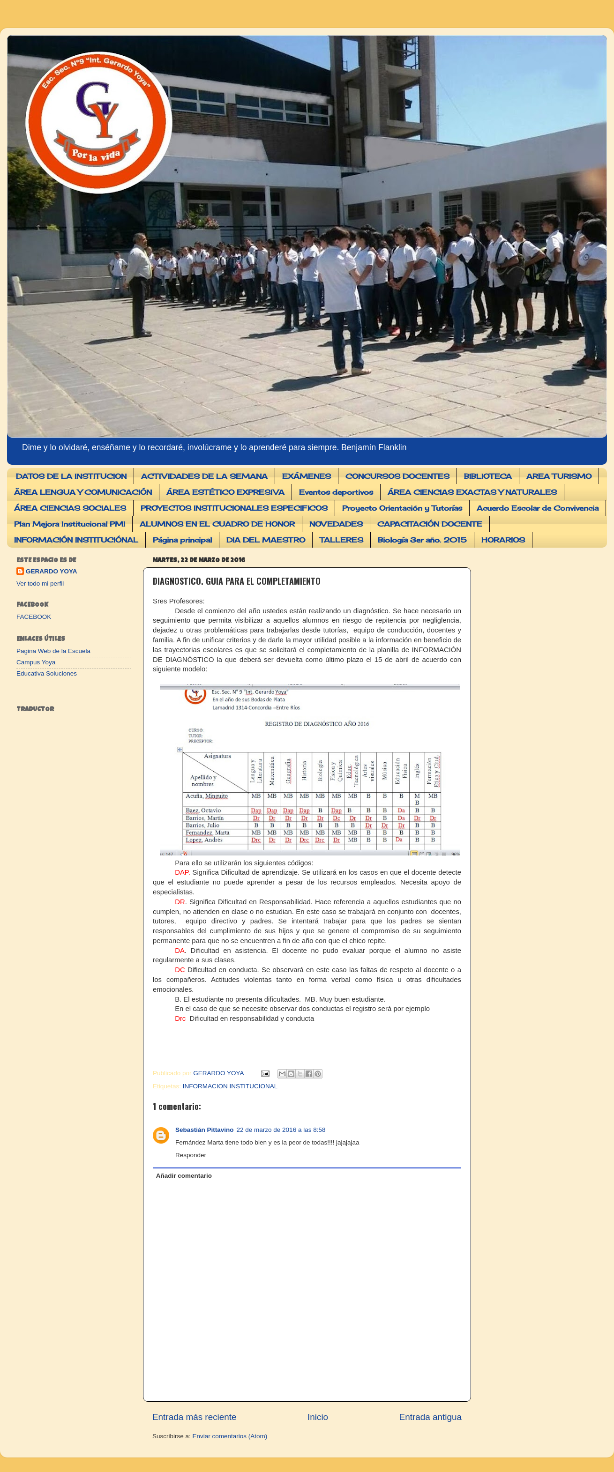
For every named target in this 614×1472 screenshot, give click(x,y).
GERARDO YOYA (51, 571)
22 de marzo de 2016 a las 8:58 (281, 1129)
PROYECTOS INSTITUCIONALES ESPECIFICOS (234, 508)
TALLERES (341, 539)
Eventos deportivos (336, 492)
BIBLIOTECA (488, 476)
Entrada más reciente (194, 1417)
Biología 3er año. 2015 (422, 539)
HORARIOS (503, 539)
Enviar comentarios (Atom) (230, 1436)
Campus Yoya (35, 662)
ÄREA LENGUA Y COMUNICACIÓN (83, 492)
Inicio (317, 1417)
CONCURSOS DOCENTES (397, 476)
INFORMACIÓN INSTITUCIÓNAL (76, 539)
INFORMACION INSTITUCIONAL (230, 1086)
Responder (190, 1155)
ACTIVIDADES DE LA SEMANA (204, 476)
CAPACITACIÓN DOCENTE (429, 524)
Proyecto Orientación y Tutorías (402, 508)
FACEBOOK (33, 616)
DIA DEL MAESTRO (265, 539)
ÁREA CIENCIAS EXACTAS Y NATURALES (472, 492)
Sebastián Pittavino (204, 1129)
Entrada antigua (430, 1417)
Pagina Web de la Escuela (53, 650)
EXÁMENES (306, 476)
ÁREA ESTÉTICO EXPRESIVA (225, 492)
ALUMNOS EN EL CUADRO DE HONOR (217, 524)
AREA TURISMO (559, 476)
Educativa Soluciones (46, 673)
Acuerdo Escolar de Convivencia (538, 508)
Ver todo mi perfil (40, 583)
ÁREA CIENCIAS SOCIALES (70, 508)
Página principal (182, 539)
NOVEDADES (336, 524)
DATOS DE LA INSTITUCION (71, 476)
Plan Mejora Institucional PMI (69, 524)
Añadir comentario (184, 1175)
